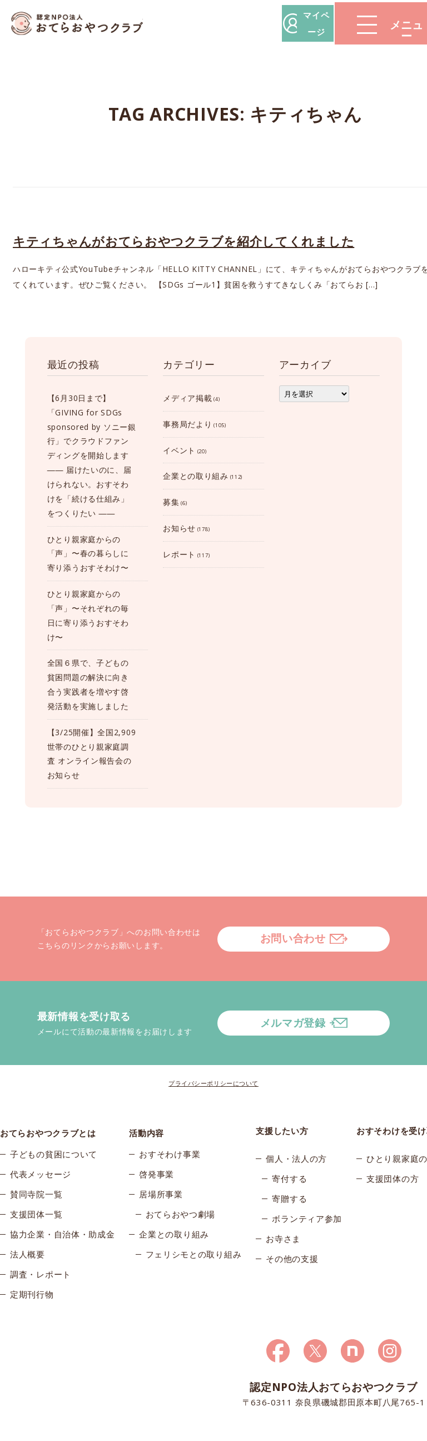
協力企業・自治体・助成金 (62, 1204)
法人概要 (27, 1224)
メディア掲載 (187, 398)
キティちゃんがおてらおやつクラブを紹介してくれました (183, 240)
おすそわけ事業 (169, 1124)
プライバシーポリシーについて (213, 1048)
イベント (179, 450)
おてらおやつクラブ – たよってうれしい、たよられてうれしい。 (83, 24)
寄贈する (289, 1164)
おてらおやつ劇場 (181, 1184)
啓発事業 (156, 1144)
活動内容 (146, 1096)
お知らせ (179, 528)
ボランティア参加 (307, 1184)
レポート (179, 554)
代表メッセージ (40, 1144)
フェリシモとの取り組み (194, 1224)
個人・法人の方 (296, 1124)
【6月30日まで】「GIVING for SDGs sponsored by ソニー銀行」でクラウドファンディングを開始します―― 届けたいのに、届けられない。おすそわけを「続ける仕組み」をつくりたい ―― (91, 455)
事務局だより (187, 424)
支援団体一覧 (36, 1184)
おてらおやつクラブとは (48, 1096)
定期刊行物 (32, 1264)
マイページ (258, 23)
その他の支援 (292, 1224)
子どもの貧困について (53, 1124)
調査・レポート (40, 1244)
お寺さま (283, 1204)
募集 (171, 502)
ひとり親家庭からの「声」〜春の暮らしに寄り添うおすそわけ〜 (88, 553)
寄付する (289, 1144)
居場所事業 (161, 1164)
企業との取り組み (196, 476)
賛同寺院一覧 (36, 1164)
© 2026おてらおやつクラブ (44, 1429)
